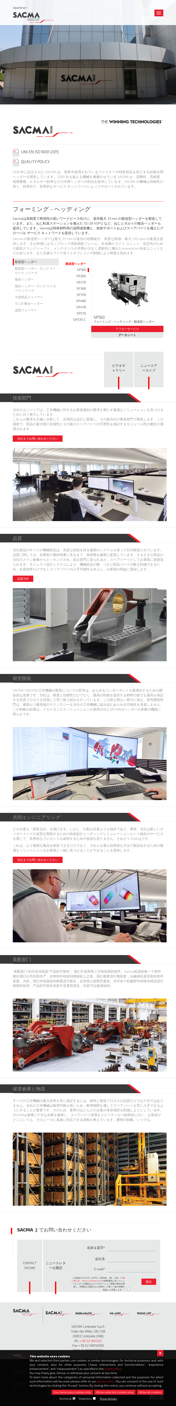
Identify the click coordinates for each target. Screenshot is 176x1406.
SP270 (81, 282)
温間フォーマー (26, 310)
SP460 (81, 301)
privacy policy (105, 1381)
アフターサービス (127, 329)
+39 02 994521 (91, 1341)
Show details (108, 1398)
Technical (65, 1398)
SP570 (81, 313)
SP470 (81, 307)
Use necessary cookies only (72, 1392)
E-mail (99, 1269)
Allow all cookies (150, 1392)
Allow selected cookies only (115, 1392)
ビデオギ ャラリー (118, 367)
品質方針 (23, 578)
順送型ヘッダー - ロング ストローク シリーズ (35, 270)
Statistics (85, 1398)
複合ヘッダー (24, 279)
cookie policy (112, 1368)
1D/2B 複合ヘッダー (29, 303)
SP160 (81, 270)
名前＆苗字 (95, 1248)
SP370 (81, 295)
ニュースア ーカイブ (148, 367)
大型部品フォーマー (29, 297)
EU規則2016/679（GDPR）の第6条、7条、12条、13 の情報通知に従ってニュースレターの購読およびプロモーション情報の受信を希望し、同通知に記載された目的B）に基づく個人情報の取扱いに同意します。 (98, 1284)
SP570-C (79, 319)
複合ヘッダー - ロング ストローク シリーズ (35, 288)
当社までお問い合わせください (37, 438)
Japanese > (20, 7)
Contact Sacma (30, 1265)
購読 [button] (149, 1281)
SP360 (81, 288)
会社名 (100, 1259)
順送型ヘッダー (26, 262)
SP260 (81, 276)
